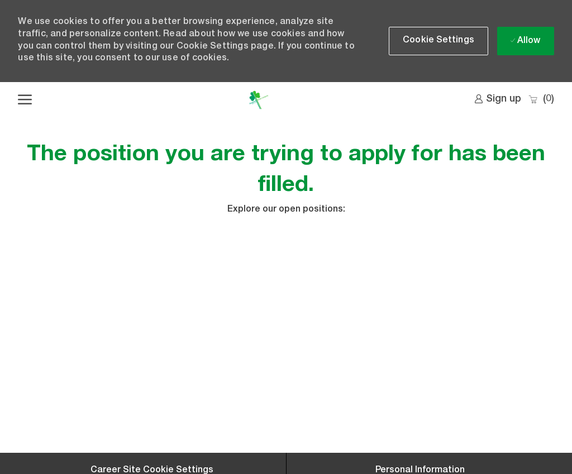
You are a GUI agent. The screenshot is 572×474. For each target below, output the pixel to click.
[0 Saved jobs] (541, 99)
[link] (497, 99)
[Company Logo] (258, 100)
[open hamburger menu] (25, 100)
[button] (438, 41)
